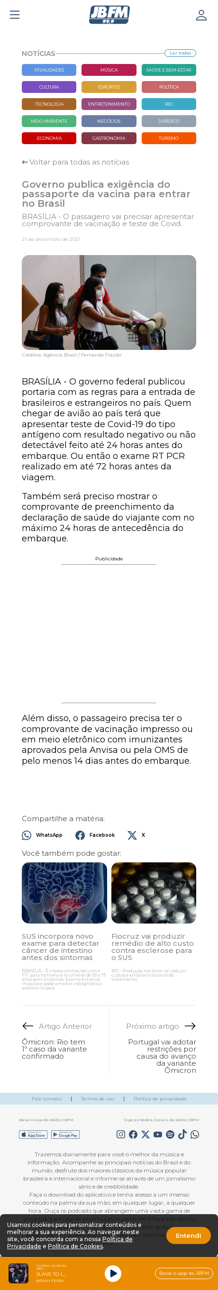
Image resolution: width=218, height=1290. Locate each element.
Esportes (109, 87)
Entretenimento (109, 104)
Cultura (49, 87)
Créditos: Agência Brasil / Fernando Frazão (71, 355)
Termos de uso (97, 1099)
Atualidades (49, 70)
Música (109, 70)
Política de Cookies (75, 1246)
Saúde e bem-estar (168, 70)
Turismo (169, 138)
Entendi (188, 1235)
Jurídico (168, 121)
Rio (169, 104)
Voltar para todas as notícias (79, 161)
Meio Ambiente (49, 121)
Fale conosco (47, 1099)
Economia (49, 138)
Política (169, 87)
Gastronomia (108, 138)
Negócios (108, 121)
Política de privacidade (160, 1099)
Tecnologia (49, 104)
